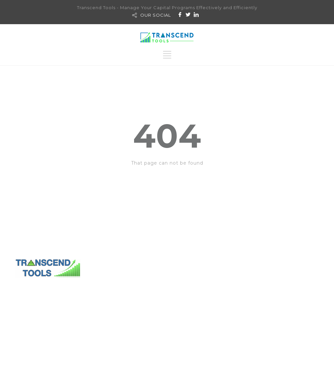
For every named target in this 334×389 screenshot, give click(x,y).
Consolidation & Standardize (278, 320)
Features (253, 329)
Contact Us (189, 285)
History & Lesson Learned (275, 312)
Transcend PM (245, 285)
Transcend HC (247, 303)
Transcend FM (247, 294)
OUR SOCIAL (155, 15)
